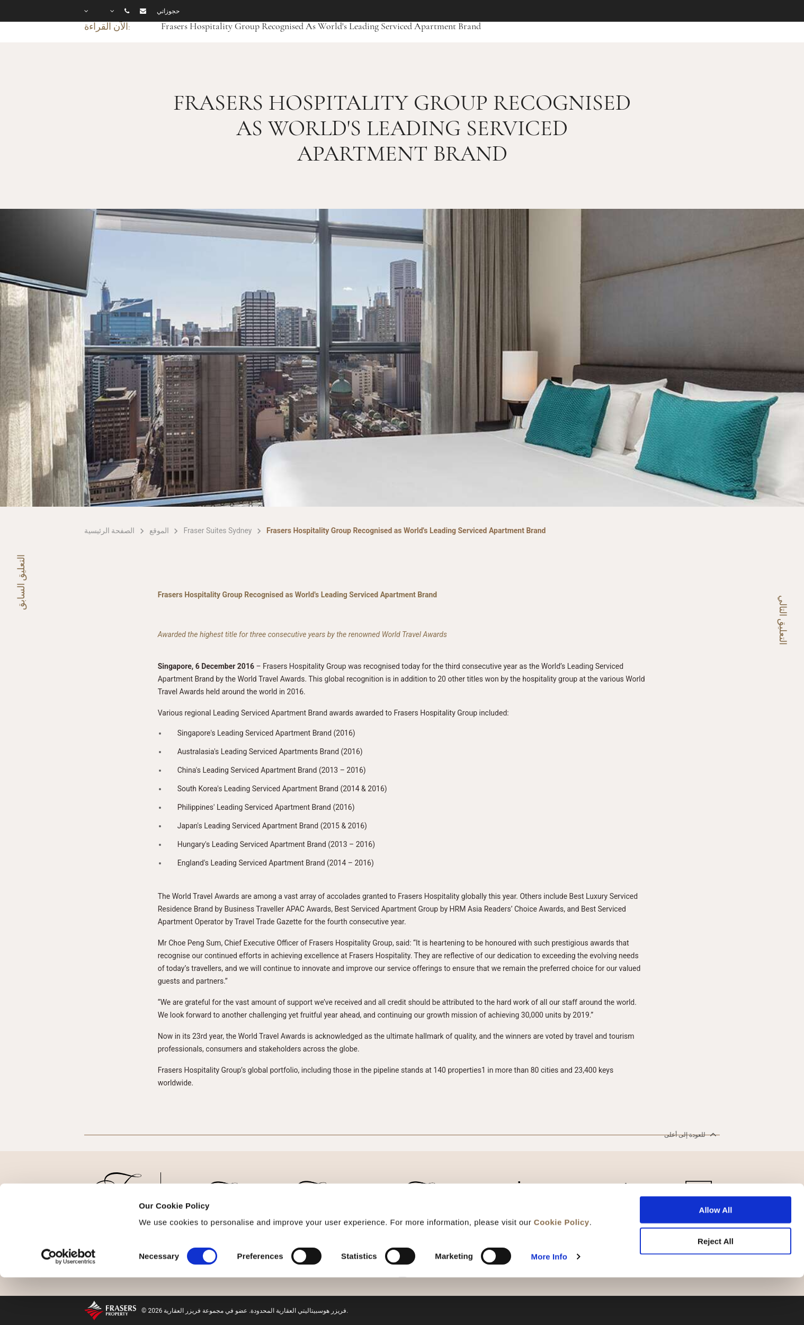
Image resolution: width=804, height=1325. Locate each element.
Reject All (716, 1194)
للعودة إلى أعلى (689, 1134)
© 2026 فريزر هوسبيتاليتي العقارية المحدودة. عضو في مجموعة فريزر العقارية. (245, 1310)
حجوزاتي (168, 11)
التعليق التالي (783, 620)
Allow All (715, 1164)
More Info (549, 1210)
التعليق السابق (20, 582)
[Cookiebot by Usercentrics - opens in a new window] (68, 1210)
